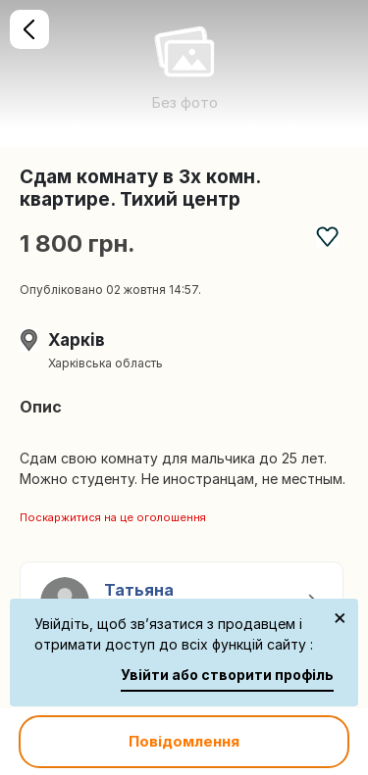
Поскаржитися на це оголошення (113, 517)
